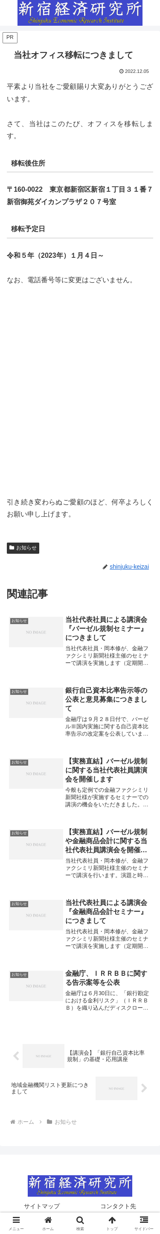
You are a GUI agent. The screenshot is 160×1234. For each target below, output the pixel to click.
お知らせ (23, 548)
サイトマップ (42, 1206)
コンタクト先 (118, 1206)
